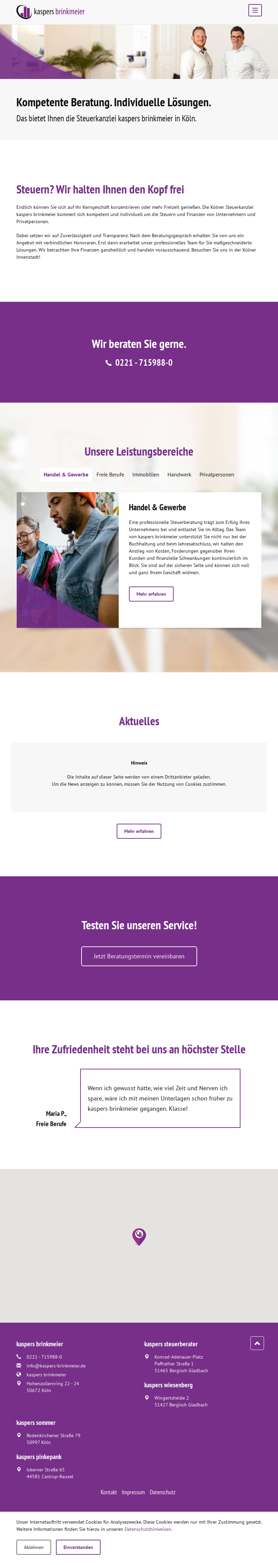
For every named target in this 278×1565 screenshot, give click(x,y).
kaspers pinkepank (38, 1456)
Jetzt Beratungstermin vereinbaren (139, 956)
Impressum (133, 1492)
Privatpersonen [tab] (217, 474)
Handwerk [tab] (179, 474)
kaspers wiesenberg (168, 1384)
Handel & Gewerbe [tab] (66, 474)
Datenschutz (162, 1492)
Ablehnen (34, 1547)
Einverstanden (78, 1547)
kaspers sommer (36, 1422)
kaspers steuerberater (171, 1343)
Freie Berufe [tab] (110, 474)
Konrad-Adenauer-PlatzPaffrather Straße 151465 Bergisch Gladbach (181, 1364)
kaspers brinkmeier (46, 1375)
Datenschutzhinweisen (148, 1529)
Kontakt (109, 1492)
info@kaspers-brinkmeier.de (56, 1366)
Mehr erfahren (151, 594)
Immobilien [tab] (145, 474)
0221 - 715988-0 (144, 362)
